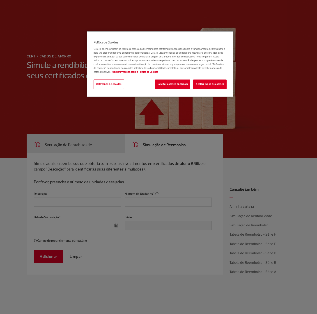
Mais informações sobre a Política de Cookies (135, 71)
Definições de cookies (109, 84)
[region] (160, 64)
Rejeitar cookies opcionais (173, 84)
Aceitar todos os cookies (210, 84)
